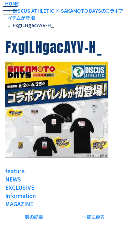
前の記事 (33, 216)
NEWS (13, 179)
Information (20, 195)
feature (15, 171)
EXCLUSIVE (19, 187)
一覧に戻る (93, 216)
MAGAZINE (19, 204)
